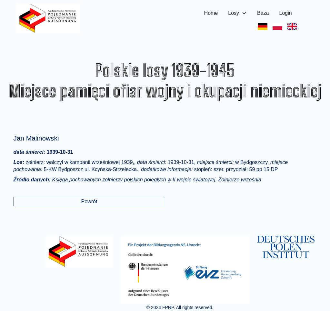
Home (211, 13)
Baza (263, 13)
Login (285, 13)
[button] (237, 13)
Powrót (89, 201)
